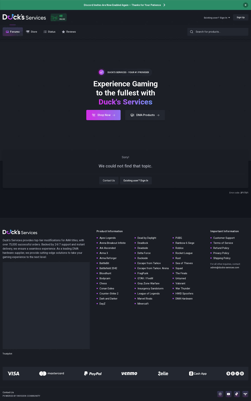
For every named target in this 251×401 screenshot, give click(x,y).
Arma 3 (104, 253)
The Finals (181, 273)
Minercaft (143, 303)
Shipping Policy (221, 258)
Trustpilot (7, 353)
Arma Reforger (108, 258)
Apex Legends (108, 237)
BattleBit (104, 263)
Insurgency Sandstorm (150, 288)
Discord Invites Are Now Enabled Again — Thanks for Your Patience (122, 5)
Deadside (143, 248)
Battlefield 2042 (108, 268)
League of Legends (149, 293)
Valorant (180, 283)
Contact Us (109, 180)
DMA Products (145, 115)
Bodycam (105, 278)
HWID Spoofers (184, 293)
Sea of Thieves (184, 263)
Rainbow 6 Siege (185, 243)
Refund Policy (221, 248)
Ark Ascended (108, 248)
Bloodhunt (105, 273)
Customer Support (224, 237)
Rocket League (184, 253)
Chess (103, 283)
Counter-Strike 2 (109, 293)
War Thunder (183, 288)
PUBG (179, 237)
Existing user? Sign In (217, 17)
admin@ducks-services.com (224, 267)
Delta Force (144, 253)
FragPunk (143, 273)
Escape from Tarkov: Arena (153, 268)
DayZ (102, 303)
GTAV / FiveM (145, 278)
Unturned (181, 278)
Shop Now (103, 115)
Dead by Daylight (147, 237)
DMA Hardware (184, 298)
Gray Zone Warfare (148, 283)
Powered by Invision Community (21, 396)
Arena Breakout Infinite (113, 243)
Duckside (143, 258)
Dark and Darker (108, 298)
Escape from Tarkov (149, 263)
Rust (178, 258)
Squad (179, 268)
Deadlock (143, 243)
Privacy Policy (221, 253)
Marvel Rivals (145, 298)
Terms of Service (223, 243)
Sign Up (241, 17)
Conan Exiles (107, 288)
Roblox (179, 248)
